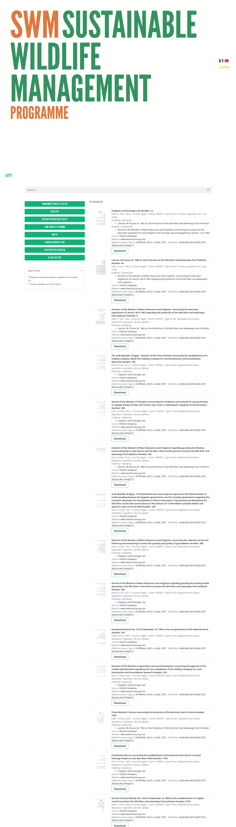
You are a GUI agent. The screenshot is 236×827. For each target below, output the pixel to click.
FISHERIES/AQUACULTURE (55, 242)
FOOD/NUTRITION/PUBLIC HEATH (54, 219)
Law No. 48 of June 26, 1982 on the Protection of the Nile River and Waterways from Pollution (163, 223)
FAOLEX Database (128, 236)
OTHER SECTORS (54, 257)
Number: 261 (160, 451)
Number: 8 (158, 312)
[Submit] (208, 190)
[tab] (55, 271)
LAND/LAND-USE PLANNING (54, 227)
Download (120, 250)
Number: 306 (160, 586)
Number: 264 (161, 500)
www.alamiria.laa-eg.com (133, 239)
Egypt (9, 175)
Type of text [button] (55, 270)
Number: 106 (159, 358)
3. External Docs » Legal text (150, 242)
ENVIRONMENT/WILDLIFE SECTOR (54, 204)
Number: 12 (132, 210)
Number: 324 (159, 669)
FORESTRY (55, 211)
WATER (54, 234)
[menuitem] (224, 67)
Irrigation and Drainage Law (131, 374)
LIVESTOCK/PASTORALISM (54, 250)
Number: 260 (160, 404)
